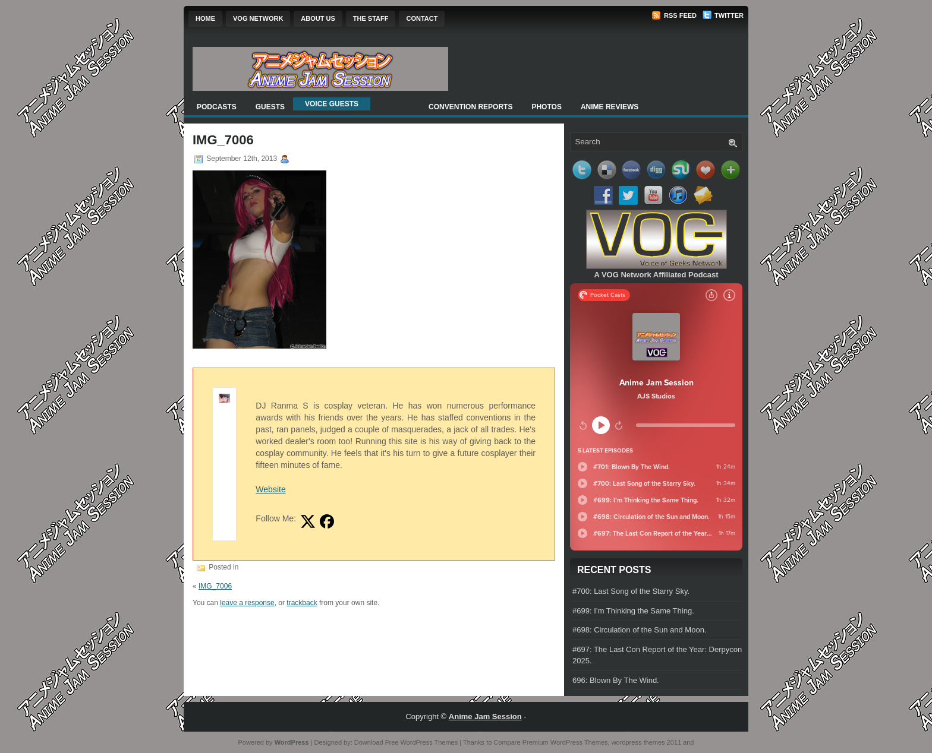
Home (205, 18)
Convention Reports (470, 107)
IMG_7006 (215, 586)
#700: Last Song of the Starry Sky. (630, 591)
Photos (546, 107)
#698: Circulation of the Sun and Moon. (639, 629)
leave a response (247, 603)
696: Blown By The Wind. (615, 680)
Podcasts (217, 107)
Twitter (723, 15)
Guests (270, 107)
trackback (301, 603)
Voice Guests (331, 104)
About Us (318, 18)
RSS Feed (674, 15)
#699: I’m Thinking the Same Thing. (633, 610)
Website (270, 489)
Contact (421, 18)
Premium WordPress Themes (565, 742)
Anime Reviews (609, 107)
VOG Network (258, 18)
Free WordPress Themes (421, 742)
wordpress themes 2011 (646, 742)
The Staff (371, 18)
